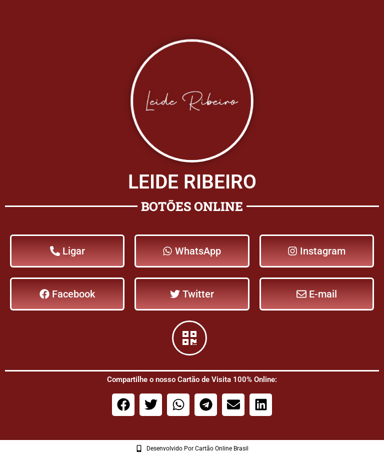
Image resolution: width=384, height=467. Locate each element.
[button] (123, 405)
